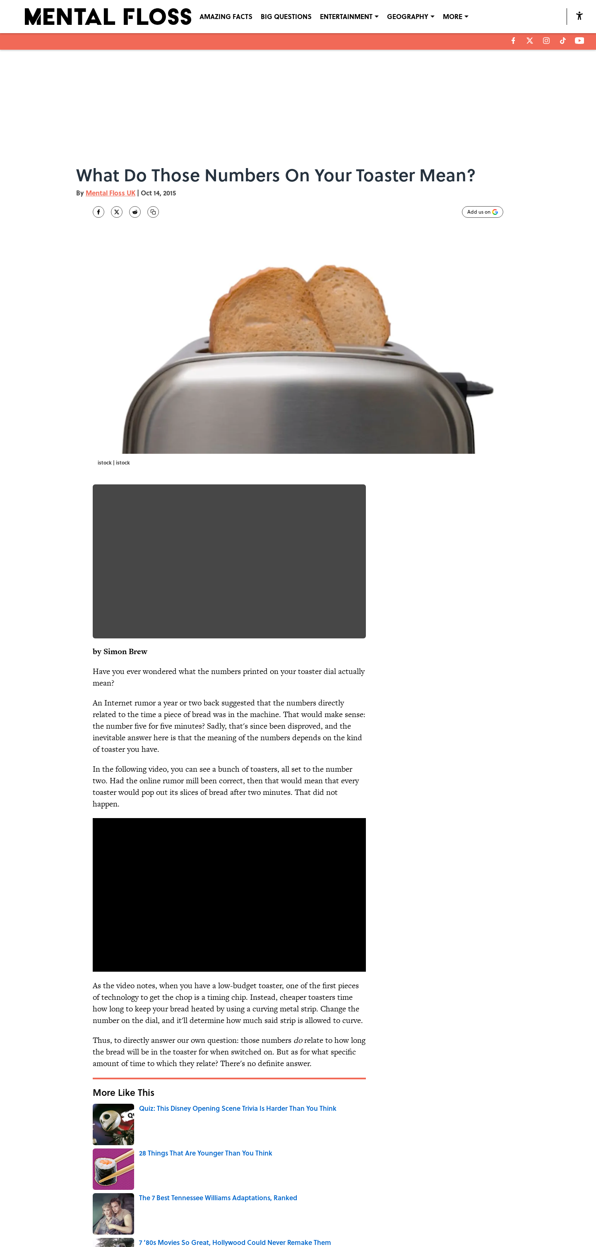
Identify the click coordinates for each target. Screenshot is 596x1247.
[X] (529, 40)
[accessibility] (579, 15)
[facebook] (513, 40)
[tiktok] (563, 40)
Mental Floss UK (110, 192)
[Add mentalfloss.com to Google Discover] (482, 212)
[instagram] (546, 40)
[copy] (153, 212)
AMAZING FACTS (225, 16)
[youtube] (579, 40)
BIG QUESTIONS (286, 16)
